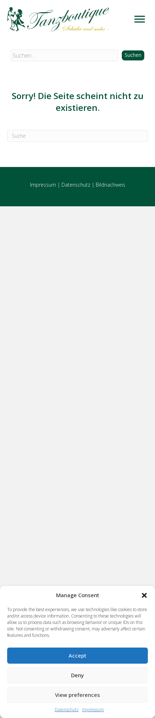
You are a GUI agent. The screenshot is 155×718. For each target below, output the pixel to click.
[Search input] (64, 55)
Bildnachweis (110, 184)
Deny (77, 675)
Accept (77, 655)
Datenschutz (67, 710)
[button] (144, 595)
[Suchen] (77, 136)
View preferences (77, 694)
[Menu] (139, 19)
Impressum (93, 710)
